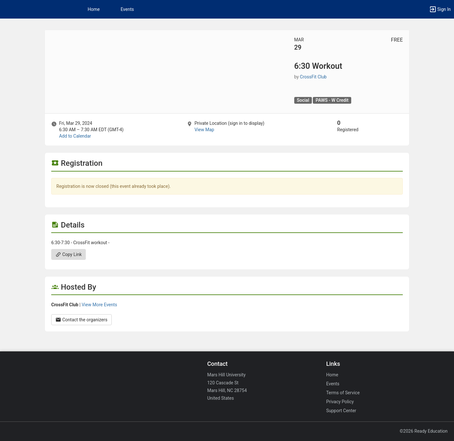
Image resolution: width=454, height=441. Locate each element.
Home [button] (94, 9)
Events (127, 9)
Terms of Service (343, 392)
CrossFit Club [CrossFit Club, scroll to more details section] (313, 76)
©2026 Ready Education (424, 431)
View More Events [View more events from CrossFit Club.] (99, 304)
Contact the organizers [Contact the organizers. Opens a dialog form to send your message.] (81, 319)
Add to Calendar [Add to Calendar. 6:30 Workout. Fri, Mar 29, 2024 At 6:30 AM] (75, 136)
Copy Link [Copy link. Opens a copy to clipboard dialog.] (68, 254)
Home (332, 374)
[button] (440, 9)
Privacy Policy (340, 401)
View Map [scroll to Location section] (204, 129)
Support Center (341, 410)
